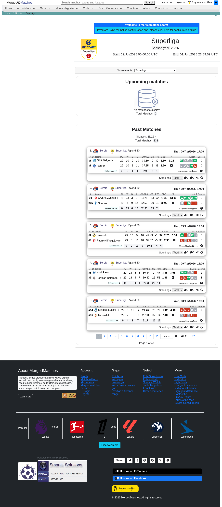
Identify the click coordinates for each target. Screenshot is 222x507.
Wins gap (117, 379)
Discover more (109, 445)
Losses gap (118, 382)
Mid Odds (180, 379)
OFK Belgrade (105, 160)
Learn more (25, 396)
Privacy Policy (182, 397)
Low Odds (180, 376)
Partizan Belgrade (107, 278)
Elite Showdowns (153, 376)
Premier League (45, 428)
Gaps (43, 8)
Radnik (101, 165)
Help (175, 8)
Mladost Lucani (107, 309)
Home (8, 8)
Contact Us (180, 394)
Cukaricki (101, 235)
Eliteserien (157, 428)
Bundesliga (77, 428)
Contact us (161, 8)
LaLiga (130, 428)
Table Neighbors (152, 385)
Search (149, 2)
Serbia (103, 150)
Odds (86, 8)
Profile (84, 376)
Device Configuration (186, 403)
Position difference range (122, 392)
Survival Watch (152, 382)
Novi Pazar (103, 272)
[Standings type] (177, 178)
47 (193, 336)
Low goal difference (185, 385)
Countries (132, 8)
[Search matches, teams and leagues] (102, 3)
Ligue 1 (104, 428)
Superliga (121, 150)
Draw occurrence (153, 391)
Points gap (118, 376)
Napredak (104, 315)
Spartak (102, 203)
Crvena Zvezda (107, 197)
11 (157, 336)
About (146, 8)
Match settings (89, 379)
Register (167, 2)
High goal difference (186, 391)
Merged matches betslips (90, 387)
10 (149, 336)
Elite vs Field (150, 379)
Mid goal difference (185, 388)
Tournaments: (125, 70)
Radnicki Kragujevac (108, 240)
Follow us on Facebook (130, 478)
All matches (24, 8)
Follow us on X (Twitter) (131, 471)
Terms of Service (184, 400)
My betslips (87, 382)
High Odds (180, 382)
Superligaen (186, 428)
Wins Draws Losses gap (123, 387)
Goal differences (108, 8)
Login (181, 2)
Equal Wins (150, 388)
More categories (65, 8)
